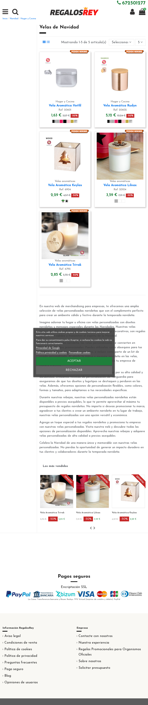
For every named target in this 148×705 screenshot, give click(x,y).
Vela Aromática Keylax (65, 185)
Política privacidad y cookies (51, 353)
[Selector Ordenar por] (121, 42)
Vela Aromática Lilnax (120, 185)
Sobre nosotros (90, 661)
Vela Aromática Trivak (65, 265)
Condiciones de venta (20, 642)
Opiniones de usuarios (21, 682)
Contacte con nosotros (96, 636)
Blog (7, 676)
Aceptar (74, 361)
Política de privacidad (20, 656)
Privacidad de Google (48, 348)
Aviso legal (12, 636)
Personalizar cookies (79, 353)
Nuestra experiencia (94, 642)
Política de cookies (18, 649)
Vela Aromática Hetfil (65, 105)
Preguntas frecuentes (20, 662)
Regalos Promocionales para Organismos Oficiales (110, 652)
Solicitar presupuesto (94, 668)
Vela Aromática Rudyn (120, 105)
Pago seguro (13, 669)
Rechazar (74, 370)
